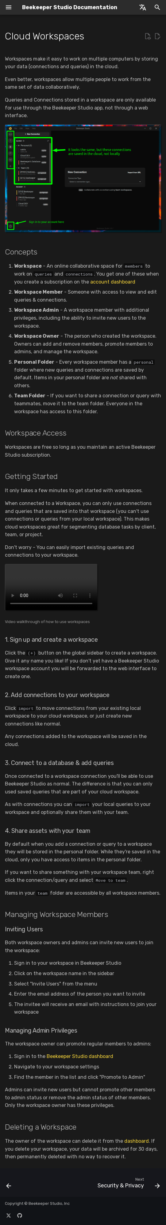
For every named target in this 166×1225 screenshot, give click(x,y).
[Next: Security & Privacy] (128, 1184)
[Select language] (143, 7)
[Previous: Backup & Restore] (9, 1184)
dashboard (136, 1141)
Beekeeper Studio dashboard (80, 1056)
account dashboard (112, 282)
